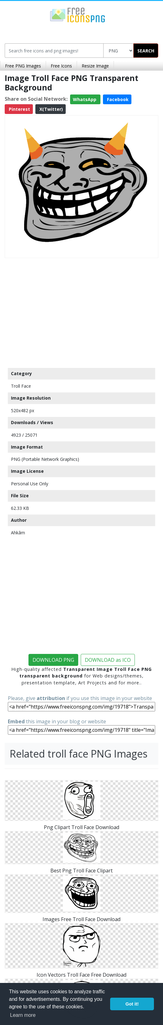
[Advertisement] (81, 311)
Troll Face (21, 386)
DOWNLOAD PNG (53, 659)
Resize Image (95, 66)
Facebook (117, 99)
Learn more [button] (23, 1015)
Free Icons (61, 66)
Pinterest (19, 109)
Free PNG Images (23, 66)
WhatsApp (85, 99)
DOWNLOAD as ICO (108, 659)
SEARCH (145, 51)
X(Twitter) (50, 109)
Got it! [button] (132, 1003)
